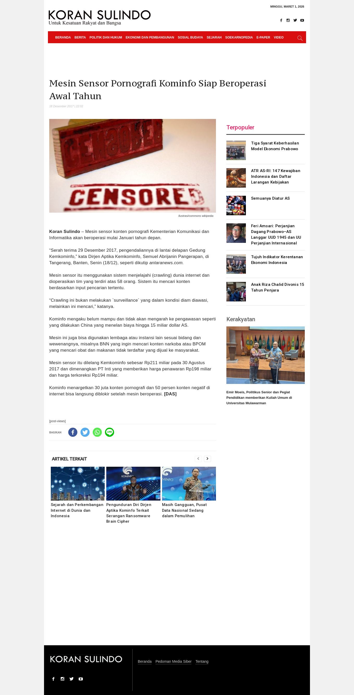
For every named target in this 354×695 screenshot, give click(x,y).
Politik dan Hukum (106, 37)
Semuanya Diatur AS (270, 198)
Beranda (63, 37)
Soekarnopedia (239, 37)
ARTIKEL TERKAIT (69, 459)
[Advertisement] (132, 588)
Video (278, 37)
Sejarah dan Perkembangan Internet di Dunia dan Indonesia (77, 510)
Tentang (201, 662)
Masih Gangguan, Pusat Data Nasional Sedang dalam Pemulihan (184, 510)
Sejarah (214, 37)
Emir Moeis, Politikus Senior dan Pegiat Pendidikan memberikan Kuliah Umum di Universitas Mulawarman (259, 397)
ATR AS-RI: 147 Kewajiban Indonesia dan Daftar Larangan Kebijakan (275, 176)
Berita (80, 37)
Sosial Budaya (190, 37)
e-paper (263, 37)
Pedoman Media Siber (174, 662)
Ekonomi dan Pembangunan (150, 37)
